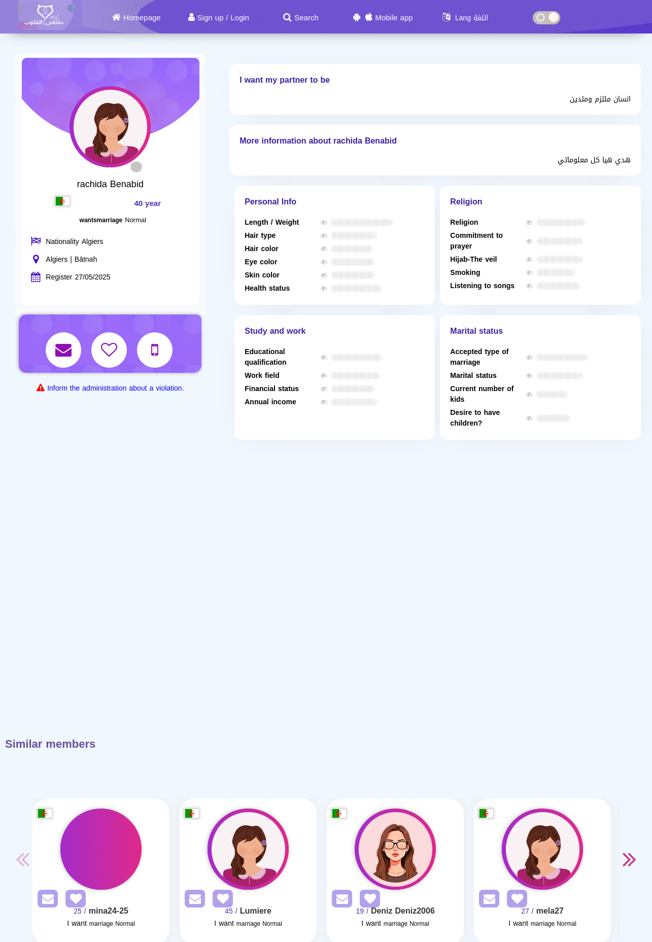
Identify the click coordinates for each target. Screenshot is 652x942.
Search (306, 18)
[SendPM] (45, 901)
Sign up (210, 18)
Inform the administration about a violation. (115, 388)
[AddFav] (73, 901)
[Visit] (100, 849)
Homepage (141, 18)
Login (239, 18)
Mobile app (394, 18)
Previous (22, 858)
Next (629, 858)
